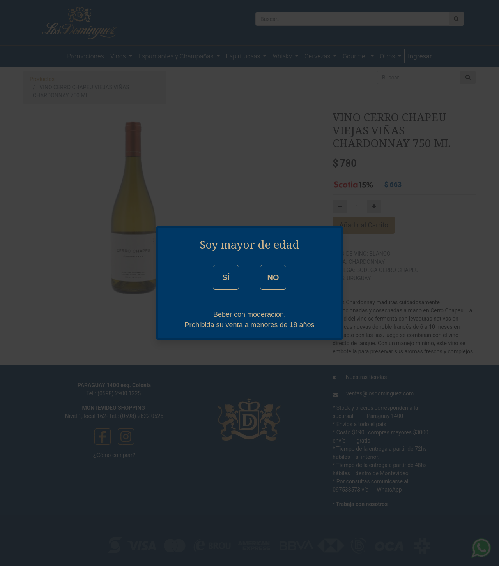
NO (273, 277)
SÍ (226, 277)
